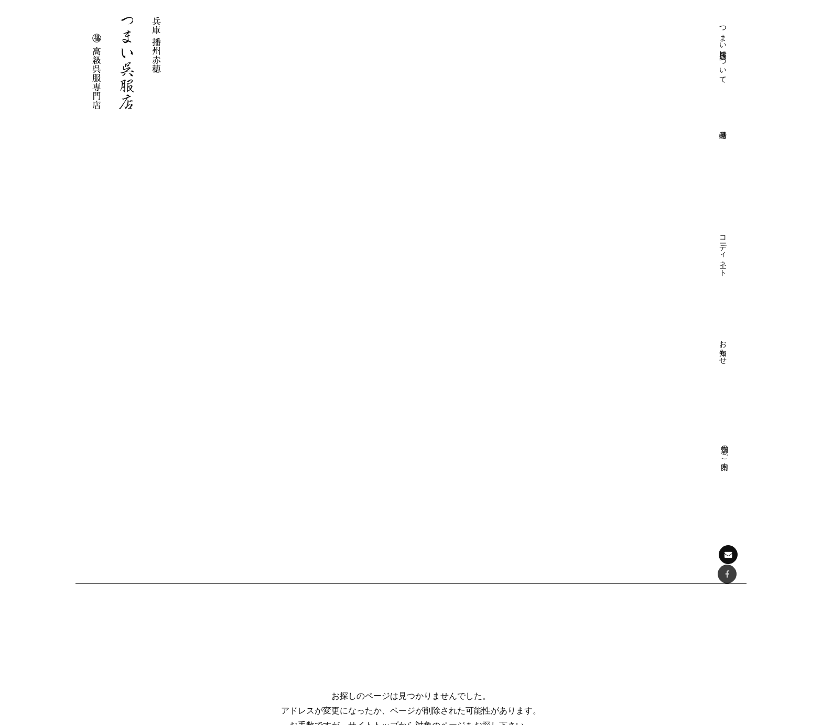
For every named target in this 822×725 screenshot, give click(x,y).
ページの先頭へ (411, 465)
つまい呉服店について (544, 52)
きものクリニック (466, 553)
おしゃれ (452, 630)
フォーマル (455, 615)
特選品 (605, 522)
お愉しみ (452, 646)
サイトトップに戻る (411, 319)
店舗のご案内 (691, 30)
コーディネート (618, 43)
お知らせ (655, 34)
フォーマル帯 (627, 553)
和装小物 (619, 599)
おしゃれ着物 (627, 568)
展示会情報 (623, 646)
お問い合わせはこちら (135, 649)
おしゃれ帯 (623, 584)
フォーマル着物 (630, 538)
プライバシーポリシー (474, 568)
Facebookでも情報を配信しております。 (140, 615)
